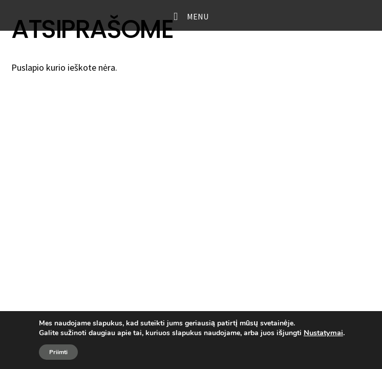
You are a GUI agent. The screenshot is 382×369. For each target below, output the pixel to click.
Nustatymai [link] (323, 332)
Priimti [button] (58, 352)
